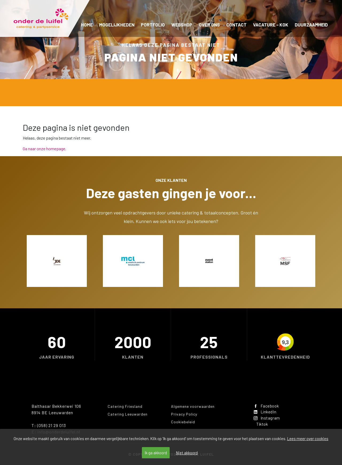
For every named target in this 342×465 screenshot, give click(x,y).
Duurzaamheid (311, 24)
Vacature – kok (270, 24)
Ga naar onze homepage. (44, 148)
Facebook (267, 406)
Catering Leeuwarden (127, 414)
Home (87, 24)
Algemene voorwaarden (193, 406)
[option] (57, 261)
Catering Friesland (125, 406)
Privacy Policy (184, 414)
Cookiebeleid (183, 422)
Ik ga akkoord (156, 452)
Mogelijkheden (116, 24)
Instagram (267, 418)
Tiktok (263, 425)
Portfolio (153, 24)
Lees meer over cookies (307, 438)
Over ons (209, 24)
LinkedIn (266, 412)
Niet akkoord (187, 452)
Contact (236, 24)
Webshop (181, 24)
